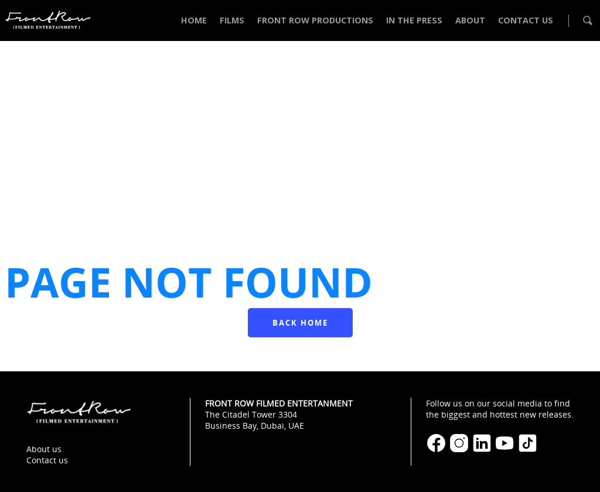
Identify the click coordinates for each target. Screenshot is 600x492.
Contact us (47, 460)
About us (44, 449)
